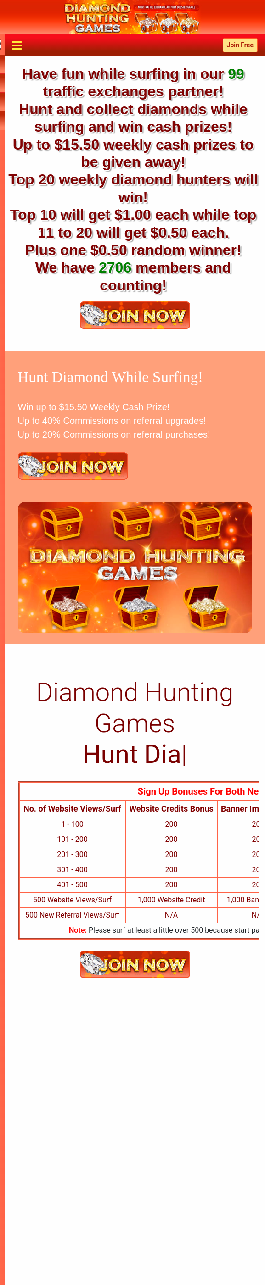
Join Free (240, 45)
